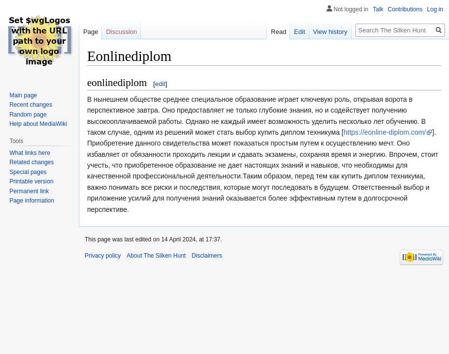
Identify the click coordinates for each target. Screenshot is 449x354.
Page (90, 31)
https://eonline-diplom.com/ (385, 132)
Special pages (27, 172)
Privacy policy (103, 255)
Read (278, 31)
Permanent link (29, 191)
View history (330, 31)
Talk (378, 9)
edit (160, 84)
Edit (299, 31)
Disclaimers (207, 255)
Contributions (405, 9)
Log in (435, 9)
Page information (31, 200)
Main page (23, 95)
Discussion (121, 31)
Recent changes (30, 104)
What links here (29, 152)
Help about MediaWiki (38, 123)
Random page (27, 114)
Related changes (31, 162)
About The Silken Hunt (156, 255)
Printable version (31, 181)
